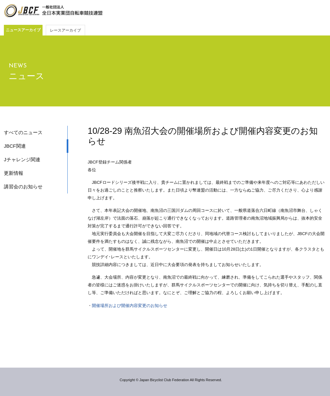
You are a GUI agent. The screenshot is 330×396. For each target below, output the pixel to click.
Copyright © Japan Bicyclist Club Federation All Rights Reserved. (171, 380)
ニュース (26, 76)
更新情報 (13, 173)
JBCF (53, 11)
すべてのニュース (23, 132)
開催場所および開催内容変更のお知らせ (129, 305)
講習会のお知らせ (23, 186)
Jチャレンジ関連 (22, 159)
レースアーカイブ (65, 30)
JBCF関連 (15, 146)
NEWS (18, 66)
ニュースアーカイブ (23, 30)
